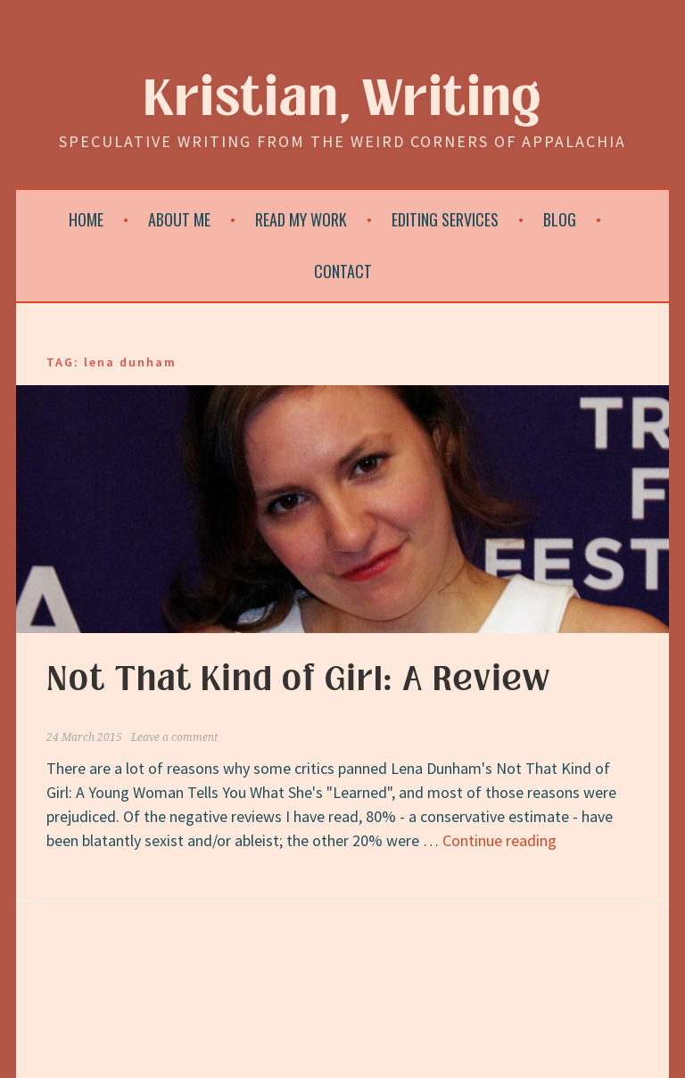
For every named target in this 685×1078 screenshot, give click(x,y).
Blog (559, 219)
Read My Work (301, 219)
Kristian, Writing (342, 99)
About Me (179, 219)
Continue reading (499, 840)
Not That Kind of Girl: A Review (298, 679)
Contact (343, 271)
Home (86, 219)
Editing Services (445, 219)
